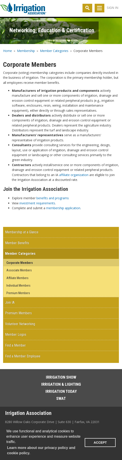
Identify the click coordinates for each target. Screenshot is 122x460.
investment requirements (37, 203)
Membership (26, 51)
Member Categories (54, 51)
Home (7, 51)
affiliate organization (73, 175)
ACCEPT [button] (100, 442)
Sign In (112, 8)
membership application (63, 208)
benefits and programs (52, 198)
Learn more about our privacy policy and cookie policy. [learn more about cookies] (41, 450)
